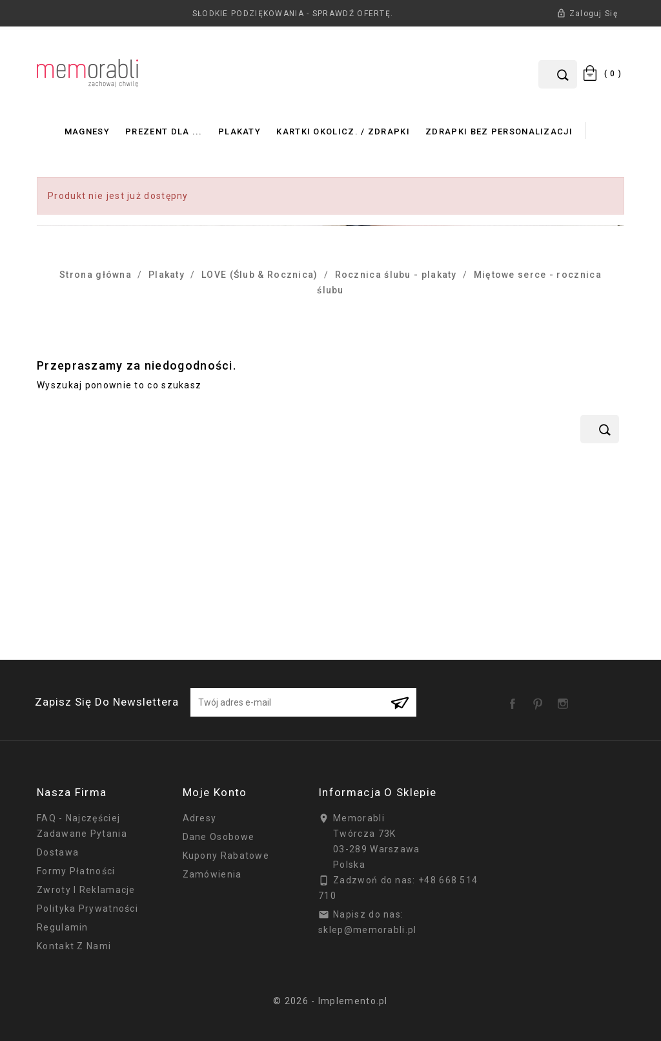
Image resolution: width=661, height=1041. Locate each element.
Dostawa (58, 852)
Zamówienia (212, 874)
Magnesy (87, 131)
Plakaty (239, 131)
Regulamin (62, 927)
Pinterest (540, 699)
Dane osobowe (219, 837)
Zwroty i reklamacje (86, 890)
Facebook (515, 699)
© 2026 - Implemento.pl (330, 1001)
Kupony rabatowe (226, 855)
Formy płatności (76, 871)
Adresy (200, 818)
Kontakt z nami (74, 946)
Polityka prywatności (87, 908)
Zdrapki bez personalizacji (499, 131)
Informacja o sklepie (377, 792)
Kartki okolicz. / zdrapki (343, 131)
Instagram (565, 699)
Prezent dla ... (164, 131)
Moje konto (215, 792)
